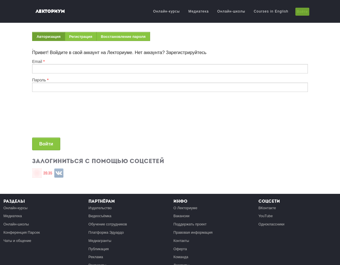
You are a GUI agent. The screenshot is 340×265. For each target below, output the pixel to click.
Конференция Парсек (21, 232)
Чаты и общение (17, 241)
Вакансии (181, 216)
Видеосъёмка (99, 216)
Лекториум (50, 11)
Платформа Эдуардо (106, 232)
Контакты (181, 241)
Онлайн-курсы (166, 11)
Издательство (100, 208)
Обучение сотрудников (107, 224)
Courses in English (271, 11)
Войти (302, 12)
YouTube (265, 216)
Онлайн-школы (231, 11)
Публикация (98, 249)
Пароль (40, 80)
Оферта (180, 249)
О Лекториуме (185, 208)
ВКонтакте (267, 208)
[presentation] (55, 116)
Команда (180, 257)
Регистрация (80, 36)
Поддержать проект (190, 224)
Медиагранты (99, 241)
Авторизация (51, 37)
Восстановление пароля (123, 36)
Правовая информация (193, 232)
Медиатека (198, 11)
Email (38, 61)
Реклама (95, 257)
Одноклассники (271, 224)
